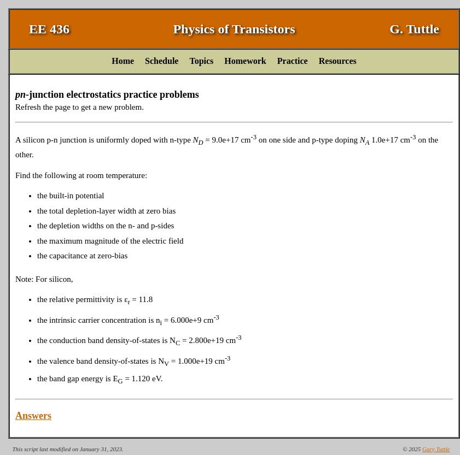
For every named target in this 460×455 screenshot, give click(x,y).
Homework (245, 61)
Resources (338, 61)
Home (123, 61)
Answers (33, 415)
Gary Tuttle (436, 449)
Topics (201, 61)
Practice (292, 61)
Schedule (161, 61)
